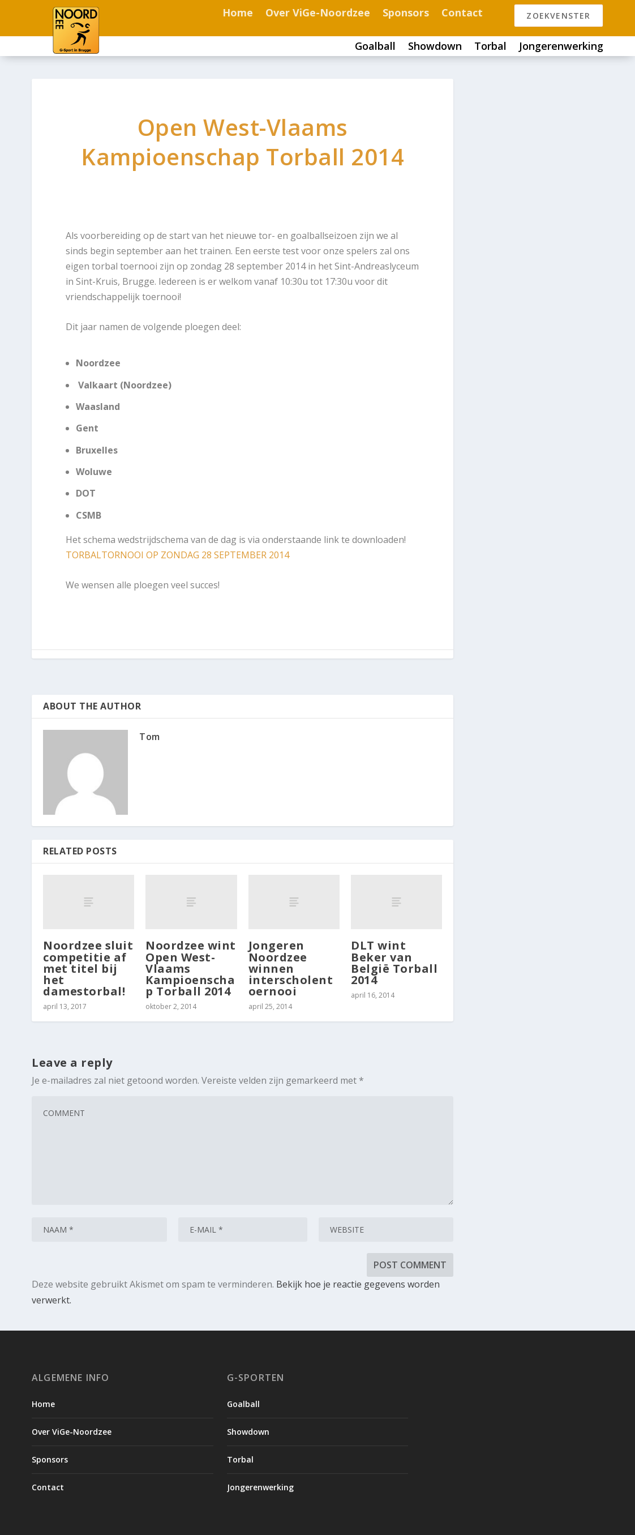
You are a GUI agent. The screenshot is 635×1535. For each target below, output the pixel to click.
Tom (149, 736)
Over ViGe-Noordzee (317, 13)
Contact (462, 13)
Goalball (375, 47)
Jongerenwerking (561, 47)
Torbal (490, 47)
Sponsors (406, 13)
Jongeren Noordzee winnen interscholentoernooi (290, 968)
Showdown (435, 47)
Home (237, 13)
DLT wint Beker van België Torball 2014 (394, 962)
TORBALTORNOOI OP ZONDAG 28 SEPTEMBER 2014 (177, 555)
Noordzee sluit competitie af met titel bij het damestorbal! (88, 968)
